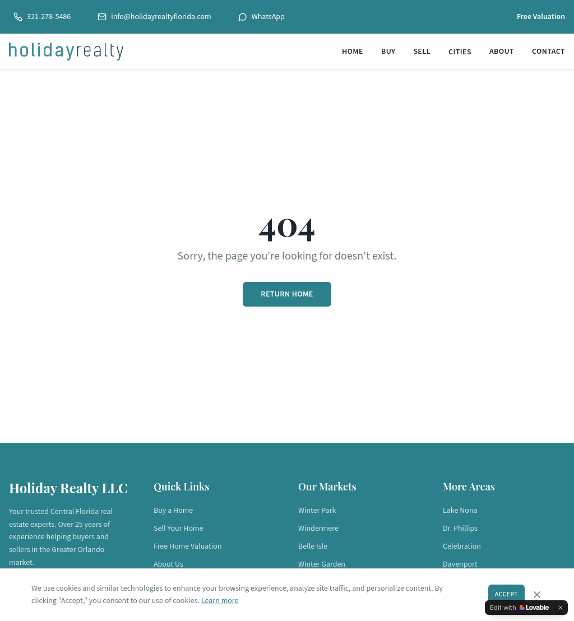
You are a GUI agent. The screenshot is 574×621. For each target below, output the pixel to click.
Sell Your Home (178, 528)
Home (352, 51)
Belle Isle (312, 546)
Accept (506, 594)
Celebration (462, 546)
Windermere (318, 528)
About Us (168, 564)
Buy (388, 51)
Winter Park (317, 510)
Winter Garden (321, 564)
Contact (548, 51)
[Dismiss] (560, 607)
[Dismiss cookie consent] (537, 594)
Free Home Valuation (188, 546)
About (501, 51)
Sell (421, 51)
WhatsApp (261, 16)
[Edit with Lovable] (519, 607)
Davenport (460, 564)
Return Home (287, 294)
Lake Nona (460, 510)
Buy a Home (173, 510)
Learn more (220, 600)
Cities (459, 52)
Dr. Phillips (460, 528)
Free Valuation (541, 16)
